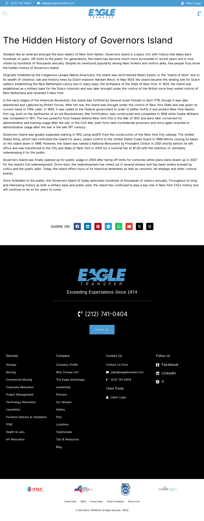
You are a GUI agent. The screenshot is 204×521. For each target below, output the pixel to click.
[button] (77, 226)
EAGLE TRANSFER (92, 510)
